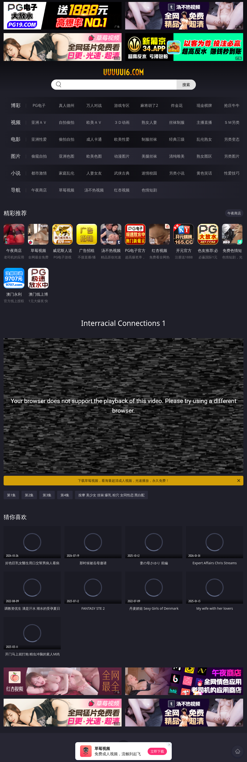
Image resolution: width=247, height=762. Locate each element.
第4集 (65, 495)
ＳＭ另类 (232, 122)
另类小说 (177, 173)
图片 (16, 156)
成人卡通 (94, 139)
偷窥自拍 (39, 156)
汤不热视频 (94, 190)
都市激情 (39, 173)
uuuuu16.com (123, 72)
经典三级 (177, 139)
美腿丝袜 (149, 156)
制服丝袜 (149, 139)
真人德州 (66, 105)
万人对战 (94, 105)
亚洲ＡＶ (39, 122)
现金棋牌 (204, 105)
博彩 (16, 105)
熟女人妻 (149, 122)
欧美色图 (94, 156)
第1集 (11, 495)
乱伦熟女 (204, 139)
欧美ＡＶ (94, 122)
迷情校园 (149, 173)
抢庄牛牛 (232, 105)
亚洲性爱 (39, 139)
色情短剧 (149, 190)
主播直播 (204, 122)
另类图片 (232, 156)
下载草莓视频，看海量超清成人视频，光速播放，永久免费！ (159, 481)
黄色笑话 (204, 173)
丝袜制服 (177, 122)
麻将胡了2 (149, 105)
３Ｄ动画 (122, 122)
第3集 (47, 495)
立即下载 (157, 751)
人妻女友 (94, 173)
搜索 (186, 84)
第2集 (29, 495)
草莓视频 (66, 190)
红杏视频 (122, 190)
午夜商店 (39, 190)
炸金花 (177, 105)
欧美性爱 (122, 139)
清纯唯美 (177, 156)
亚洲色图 (66, 156)
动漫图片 (122, 156)
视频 (16, 122)
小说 (16, 173)
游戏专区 (122, 105)
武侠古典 (122, 173)
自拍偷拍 (66, 122)
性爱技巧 (232, 173)
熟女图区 (204, 156)
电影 (16, 139)
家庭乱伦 (66, 173)
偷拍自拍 (66, 139)
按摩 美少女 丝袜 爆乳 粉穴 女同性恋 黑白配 (111, 495)
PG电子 (39, 105)
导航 (16, 190)
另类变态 (232, 139)
